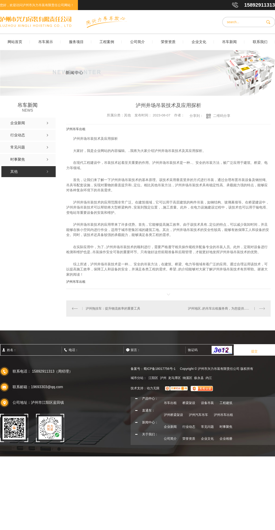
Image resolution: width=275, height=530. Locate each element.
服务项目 (76, 42)
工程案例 (106, 42)
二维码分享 (221, 116)
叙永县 (199, 378)
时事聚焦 (226, 426)
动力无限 (153, 388)
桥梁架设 (188, 403)
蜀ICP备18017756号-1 (159, 369)
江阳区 (153, 378)
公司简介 (137, 42)
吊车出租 (170, 403)
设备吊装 (207, 403)
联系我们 (260, 42)
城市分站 (137, 378)
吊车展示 (45, 42)
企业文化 (199, 42)
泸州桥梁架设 (173, 415)
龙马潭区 (174, 378)
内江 (209, 378)
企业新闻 (170, 426)
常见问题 (207, 426)
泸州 (163, 378)
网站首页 (15, 42)
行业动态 (188, 426)
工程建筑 (226, 403)
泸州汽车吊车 (198, 415)
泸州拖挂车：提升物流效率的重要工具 (113, 308)
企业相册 (226, 438)
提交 (254, 351)
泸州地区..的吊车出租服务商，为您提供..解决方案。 (225, 308)
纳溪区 (187, 378)
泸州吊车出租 (75, 129)
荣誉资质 (168, 42)
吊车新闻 (229, 42)
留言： (145, 350)
